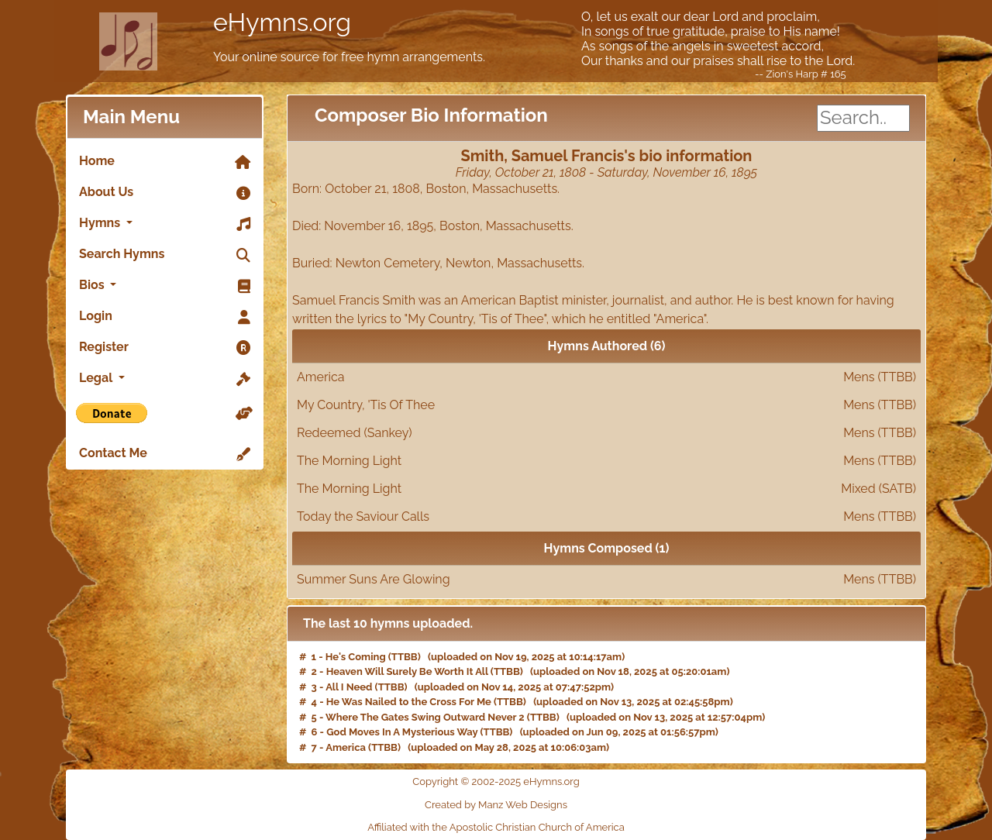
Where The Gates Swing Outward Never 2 (425, 717)
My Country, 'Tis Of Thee (606, 405)
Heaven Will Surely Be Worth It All (407, 671)
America (606, 377)
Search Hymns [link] (164, 255)
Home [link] (164, 162)
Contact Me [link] (164, 454)
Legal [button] (164, 379)
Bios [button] (164, 286)
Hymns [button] (164, 224)
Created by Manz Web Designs (496, 805)
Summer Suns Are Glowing (606, 579)
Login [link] (164, 317)
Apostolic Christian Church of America (537, 827)
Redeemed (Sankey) (606, 433)
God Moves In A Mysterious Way (401, 732)
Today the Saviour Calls (606, 517)
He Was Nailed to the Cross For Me (408, 701)
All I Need (349, 687)
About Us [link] (164, 193)
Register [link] (164, 348)
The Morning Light (606, 461)
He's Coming (356, 657)
